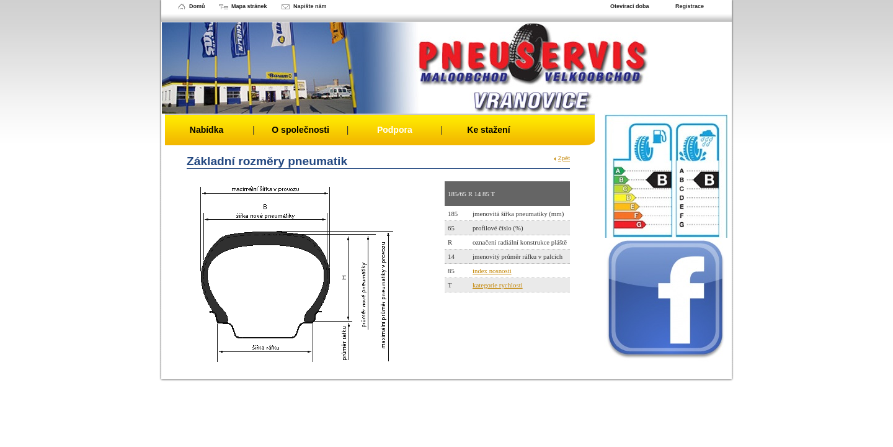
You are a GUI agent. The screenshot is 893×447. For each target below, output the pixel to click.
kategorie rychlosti (498, 285)
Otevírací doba (629, 6)
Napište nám (310, 6)
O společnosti (300, 130)
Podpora (394, 130)
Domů (197, 6)
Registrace (689, 6)
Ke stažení (488, 130)
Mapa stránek (249, 6)
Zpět (564, 158)
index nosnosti (492, 270)
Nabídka (206, 130)
